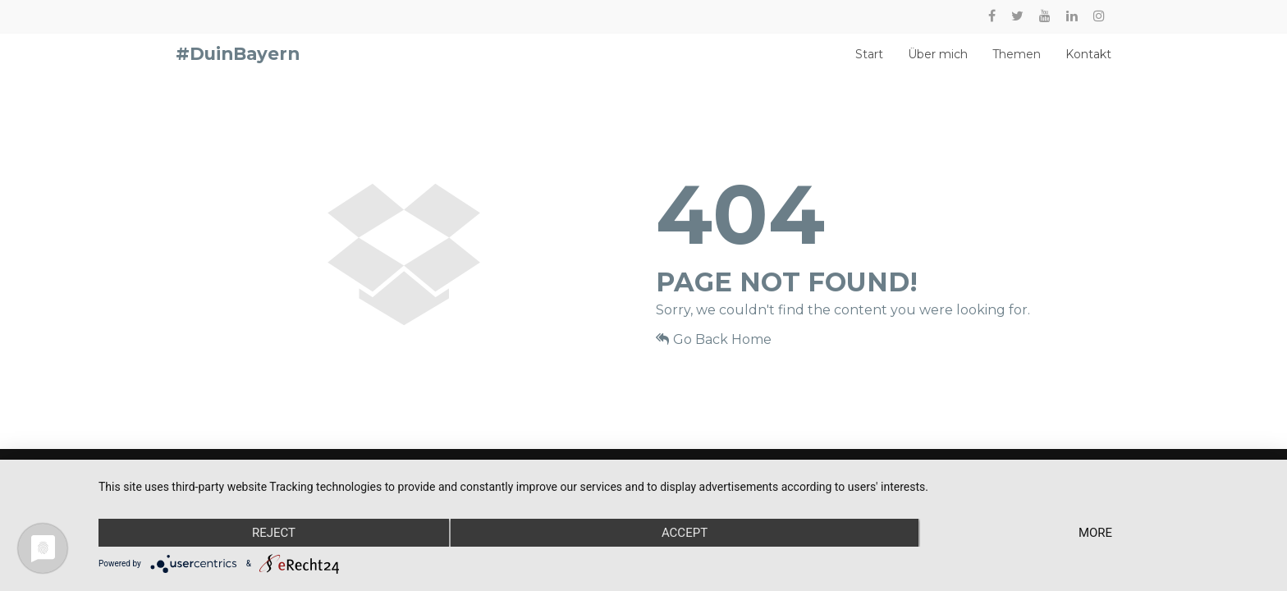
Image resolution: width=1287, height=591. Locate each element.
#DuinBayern (238, 61)
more (1095, 532)
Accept (685, 532)
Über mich (938, 62)
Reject (273, 532)
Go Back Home (714, 354)
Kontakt (1088, 62)
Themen (1016, 62)
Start (869, 62)
